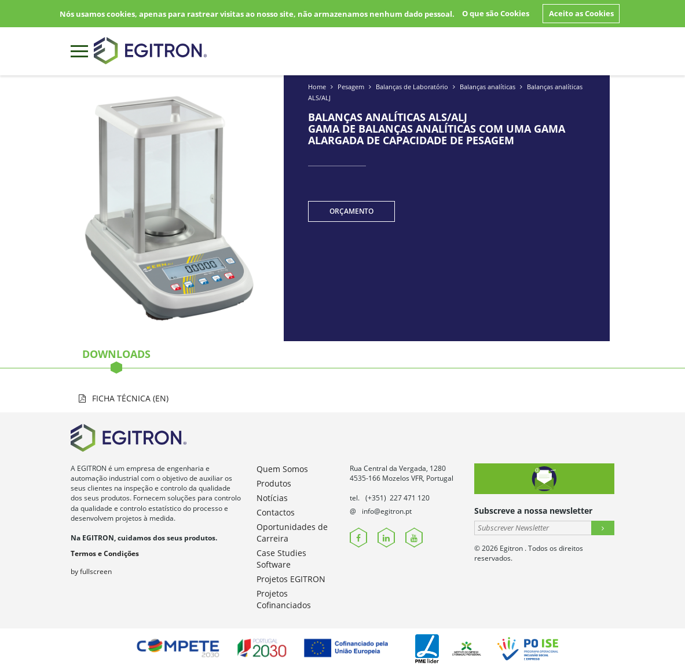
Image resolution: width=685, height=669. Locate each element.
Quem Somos (282, 468)
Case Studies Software (281, 558)
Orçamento (351, 211)
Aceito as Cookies (581, 13)
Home (317, 86)
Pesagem (351, 86)
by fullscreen (91, 571)
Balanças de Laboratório (412, 86)
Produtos (274, 483)
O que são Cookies (495, 13)
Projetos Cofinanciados (284, 599)
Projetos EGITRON (291, 578)
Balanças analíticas (487, 86)
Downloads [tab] (116, 357)
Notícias (272, 497)
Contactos (276, 512)
